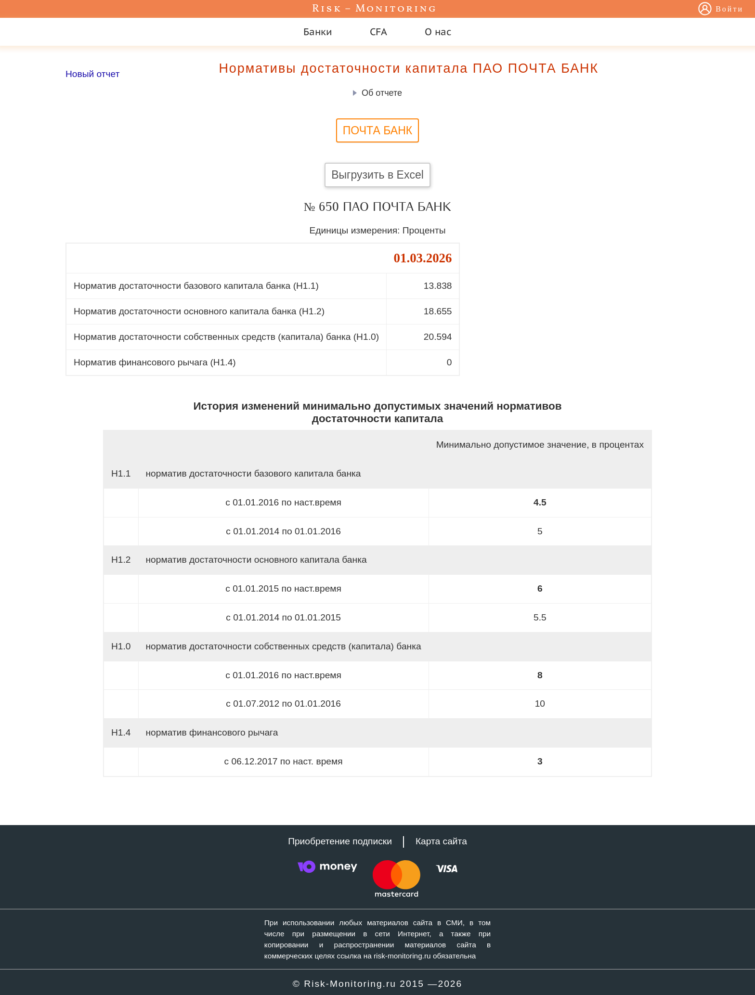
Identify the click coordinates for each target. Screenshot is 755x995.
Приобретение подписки (340, 841)
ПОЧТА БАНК (377, 130)
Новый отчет (92, 74)
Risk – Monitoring (374, 8)
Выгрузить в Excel (377, 174)
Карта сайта (441, 841)
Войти (729, 9)
